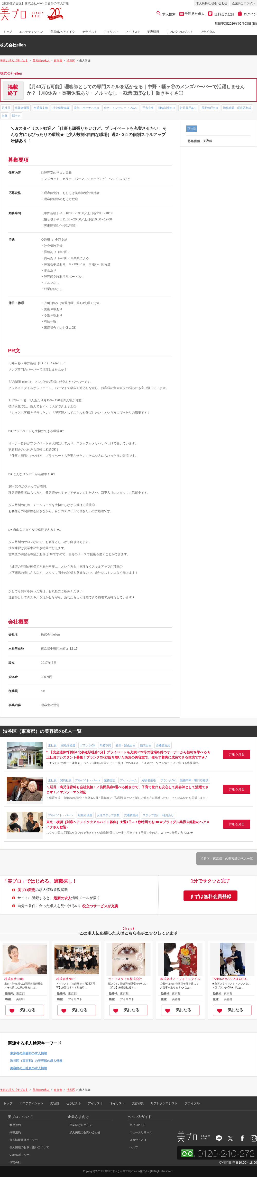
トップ (7, 32)
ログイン (247, 14)
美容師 (54, 1103)
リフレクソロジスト (179, 32)
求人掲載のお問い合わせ (211, 3)
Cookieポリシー (20, 1154)
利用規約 (15, 1124)
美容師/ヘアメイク (62, 32)
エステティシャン (31, 32)
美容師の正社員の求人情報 (28, 1068)
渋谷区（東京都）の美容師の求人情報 (36, 1061)
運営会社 (15, 1162)
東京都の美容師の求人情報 (28, 1053)
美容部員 (153, 32)
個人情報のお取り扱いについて (29, 1147)
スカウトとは (138, 1139)
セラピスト (89, 32)
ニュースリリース (141, 1132)
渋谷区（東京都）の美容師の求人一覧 (226, 858)
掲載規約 (15, 1132)
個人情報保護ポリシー (24, 1139)
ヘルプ (134, 1147)
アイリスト (111, 32)
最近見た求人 (194, 14)
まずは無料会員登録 (210, 896)
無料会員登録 (221, 14)
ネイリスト (132, 32)
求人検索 (166, 14)
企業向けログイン (243, 3)
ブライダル (207, 32)
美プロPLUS (137, 1124)
